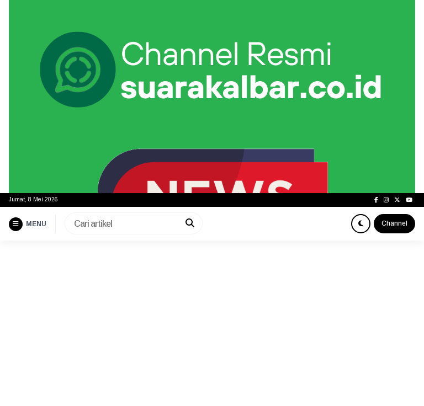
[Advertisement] (212, 323)
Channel (394, 223)
